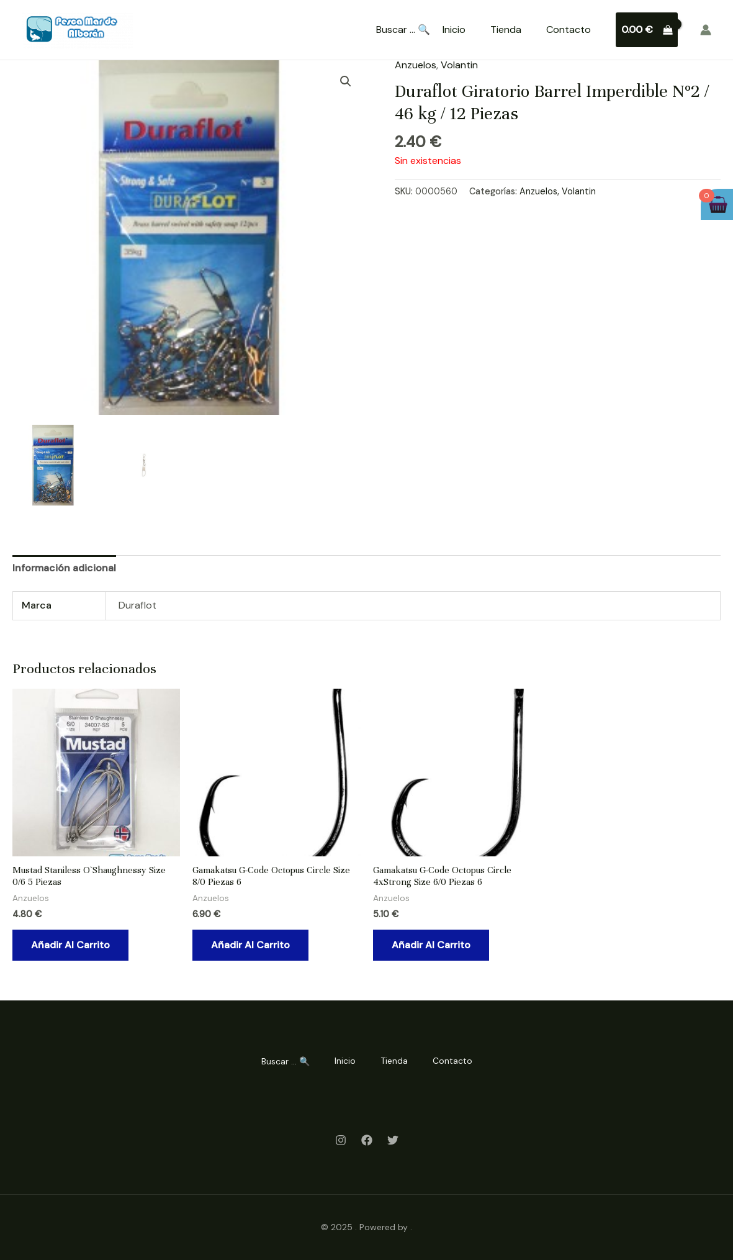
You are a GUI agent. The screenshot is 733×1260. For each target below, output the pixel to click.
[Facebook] (366, 1140)
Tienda (505, 29)
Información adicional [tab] (64, 567)
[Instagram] (340, 1140)
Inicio (454, 29)
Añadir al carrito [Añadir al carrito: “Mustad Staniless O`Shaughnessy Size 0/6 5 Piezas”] (70, 944)
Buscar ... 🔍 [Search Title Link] (403, 30)
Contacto (568, 29)
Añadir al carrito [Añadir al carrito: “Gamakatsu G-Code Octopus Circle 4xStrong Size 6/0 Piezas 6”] (431, 944)
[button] (346, 81)
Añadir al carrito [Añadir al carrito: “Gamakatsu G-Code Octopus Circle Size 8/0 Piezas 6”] (250, 944)
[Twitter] (392, 1140)
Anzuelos (415, 64)
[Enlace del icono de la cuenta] (705, 29)
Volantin (459, 64)
